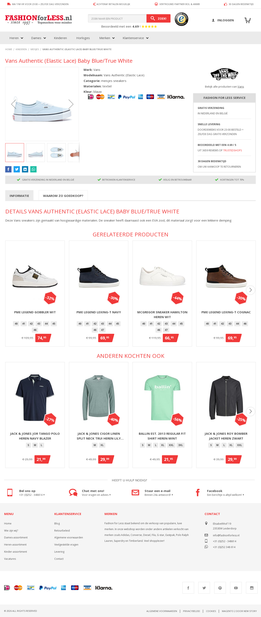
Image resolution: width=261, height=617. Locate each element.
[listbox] (35, 327)
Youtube (236, 588)
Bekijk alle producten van (224, 86)
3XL (180, 445)
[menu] (78, 38)
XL (102, 445)
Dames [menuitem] (36, 38)
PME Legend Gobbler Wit (35, 312)
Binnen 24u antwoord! (159, 495)
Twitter (204, 588)
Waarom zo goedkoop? (63, 196)
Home (7, 523)
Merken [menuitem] (104, 38)
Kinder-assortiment (15, 551)
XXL (171, 445)
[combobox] (129, 18)
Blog (57, 523)
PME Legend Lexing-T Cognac (226, 312)
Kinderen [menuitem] (60, 38)
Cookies (211, 611)
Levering (59, 551)
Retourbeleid (62, 530)
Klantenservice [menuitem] (133, 38)
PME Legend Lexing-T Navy (98, 312)
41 (23, 323)
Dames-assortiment (16, 537)
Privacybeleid (191, 611)
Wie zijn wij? (11, 530)
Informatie (19, 196)
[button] (13, 104)
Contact (59, 559)
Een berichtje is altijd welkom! (226, 495)
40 (16, 323)
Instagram (252, 588)
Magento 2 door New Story (239, 611)
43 (38, 323)
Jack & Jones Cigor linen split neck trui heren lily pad (99, 436)
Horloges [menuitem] (83, 38)
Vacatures (10, 559)
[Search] (158, 18)
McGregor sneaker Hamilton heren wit (162, 314)
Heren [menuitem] (14, 38)
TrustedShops (232, 150)
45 (53, 323)
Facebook (188, 588)
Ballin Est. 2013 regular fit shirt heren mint (162, 435)
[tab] (19, 195)
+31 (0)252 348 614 (224, 546)
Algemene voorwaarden (68, 537)
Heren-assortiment (15, 544)
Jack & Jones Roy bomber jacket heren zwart (226, 435)
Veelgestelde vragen (66, 544)
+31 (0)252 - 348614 (32, 495)
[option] (16, 323)
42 (31, 323)
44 (46, 323)
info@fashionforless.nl (226, 535)
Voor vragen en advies (97, 495)
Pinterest (220, 588)
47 (102, 330)
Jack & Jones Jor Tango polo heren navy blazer (35, 435)
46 (34, 330)
